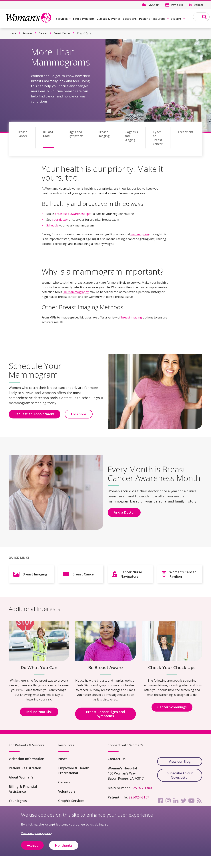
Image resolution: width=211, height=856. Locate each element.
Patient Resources (152, 19)
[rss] (199, 801)
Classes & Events (108, 19)
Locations (130, 19)
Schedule (52, 225)
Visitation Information (26, 759)
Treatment (186, 132)
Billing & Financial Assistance (23, 789)
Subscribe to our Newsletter (180, 775)
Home (12, 33)
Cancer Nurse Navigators (131, 574)
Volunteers (66, 791)
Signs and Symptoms (76, 134)
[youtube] (191, 801)
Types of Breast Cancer (158, 138)
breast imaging (131, 317)
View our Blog (180, 761)
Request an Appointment (35, 414)
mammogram (139, 234)
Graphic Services (71, 800)
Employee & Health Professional (73, 770)
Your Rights (18, 800)
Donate (198, 5)
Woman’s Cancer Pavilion (182, 574)
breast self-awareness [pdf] (73, 214)
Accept (32, 845)
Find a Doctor (124, 512)
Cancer (43, 33)
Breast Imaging (104, 134)
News (62, 759)
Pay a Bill (177, 5)
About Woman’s (21, 777)
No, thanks (63, 845)
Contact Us (117, 759)
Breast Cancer (61, 33)
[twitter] (183, 801)
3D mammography (76, 292)
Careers (64, 782)
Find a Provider (83, 19)
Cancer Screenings (172, 707)
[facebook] (160, 801)
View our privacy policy (36, 833)
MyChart (154, 5)
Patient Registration (25, 768)
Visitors (176, 19)
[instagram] (168, 801)
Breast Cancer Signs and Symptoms (105, 714)
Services (62, 19)
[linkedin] (176, 801)
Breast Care (48, 134)
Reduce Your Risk (39, 712)
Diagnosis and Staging (131, 136)
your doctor (60, 220)
